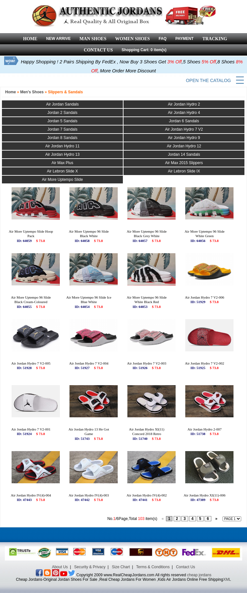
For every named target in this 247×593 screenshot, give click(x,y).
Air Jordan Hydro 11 (62, 146)
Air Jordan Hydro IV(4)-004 (31, 495)
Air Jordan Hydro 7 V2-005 (30, 363)
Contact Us (185, 567)
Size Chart (121, 567)
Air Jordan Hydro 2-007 (205, 429)
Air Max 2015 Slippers (184, 163)
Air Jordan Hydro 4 (184, 112)
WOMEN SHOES (132, 38)
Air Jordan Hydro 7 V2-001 (30, 429)
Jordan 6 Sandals (184, 121)
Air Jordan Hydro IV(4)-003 (89, 495)
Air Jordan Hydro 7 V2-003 (146, 363)
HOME (30, 38)
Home (10, 92)
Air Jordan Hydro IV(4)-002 (147, 495)
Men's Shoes (32, 92)
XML (227, 579)
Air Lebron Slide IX (184, 171)
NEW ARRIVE (58, 38)
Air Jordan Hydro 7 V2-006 (204, 297)
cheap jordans (199, 575)
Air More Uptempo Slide (62, 179)
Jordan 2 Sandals (62, 112)
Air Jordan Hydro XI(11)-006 (204, 495)
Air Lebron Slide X (62, 171)
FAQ (163, 38)
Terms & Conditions (152, 567)
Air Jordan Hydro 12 (184, 146)
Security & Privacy (89, 567)
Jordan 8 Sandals (62, 137)
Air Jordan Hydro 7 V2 (184, 129)
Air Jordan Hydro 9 (184, 137)
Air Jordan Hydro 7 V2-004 (88, 363)
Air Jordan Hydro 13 (62, 154)
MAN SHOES (92, 38)
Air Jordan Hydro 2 (184, 104)
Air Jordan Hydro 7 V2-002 (204, 363)
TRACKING (214, 38)
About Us (60, 567)
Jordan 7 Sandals (62, 129)
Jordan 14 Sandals (184, 154)
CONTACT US (98, 50)
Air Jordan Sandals (62, 104)
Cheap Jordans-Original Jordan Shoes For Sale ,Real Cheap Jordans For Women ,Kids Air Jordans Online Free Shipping (119, 579)
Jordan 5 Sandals (62, 121)
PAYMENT (184, 38)
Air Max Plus (62, 163)
